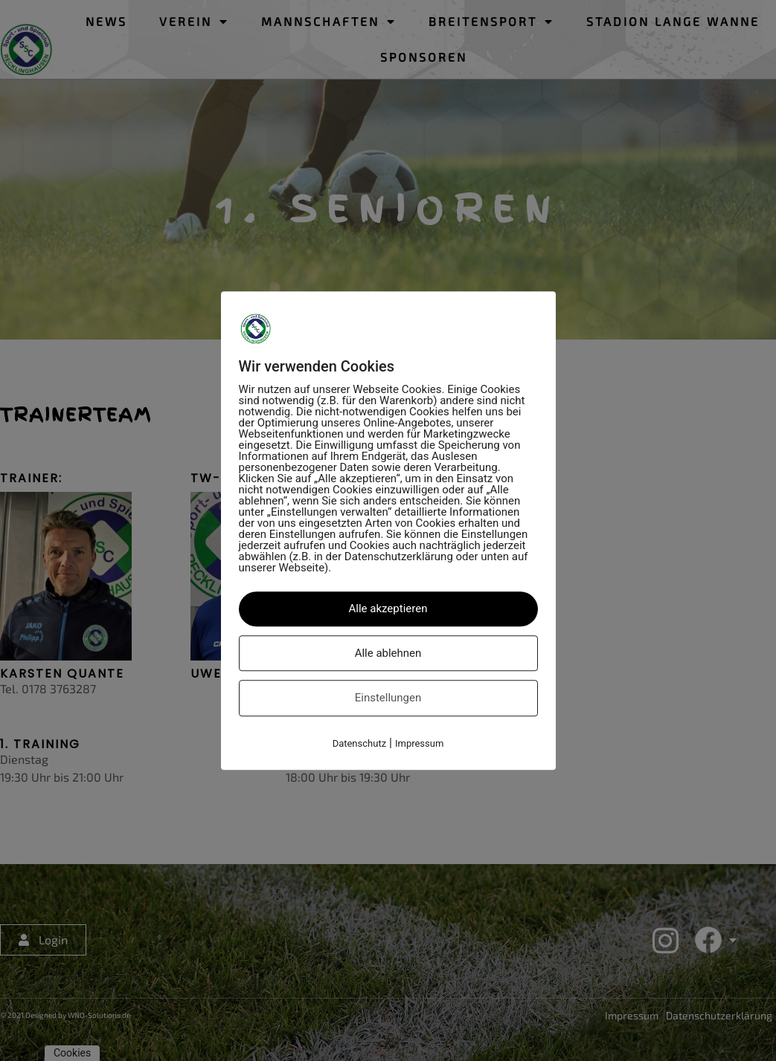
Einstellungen (388, 697)
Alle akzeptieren (388, 608)
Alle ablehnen (388, 653)
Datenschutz (359, 743)
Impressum (419, 743)
